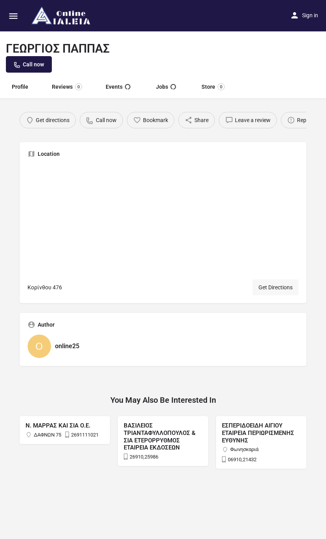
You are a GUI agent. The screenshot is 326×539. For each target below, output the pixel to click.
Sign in (310, 15)
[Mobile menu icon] (13, 16)
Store (213, 86)
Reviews (67, 86)
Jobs (166, 87)
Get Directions (275, 287)
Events (118, 87)
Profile (20, 87)
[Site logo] (62, 16)
